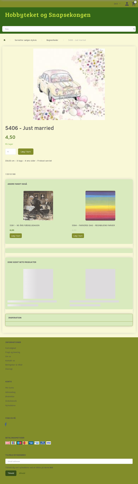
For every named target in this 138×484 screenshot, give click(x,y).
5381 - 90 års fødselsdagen (24, 225)
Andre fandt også (17, 183)
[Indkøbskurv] (134, 3)
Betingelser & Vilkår (14, 364)
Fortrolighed (10, 348)
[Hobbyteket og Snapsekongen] (48, 14)
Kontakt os (10, 360)
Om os (8, 356)
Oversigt (9, 369)
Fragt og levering (12, 352)
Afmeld (22, 473)
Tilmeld (11, 473)
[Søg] (134, 28)
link (51, 467)
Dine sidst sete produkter (22, 262)
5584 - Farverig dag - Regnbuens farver (93, 225)
